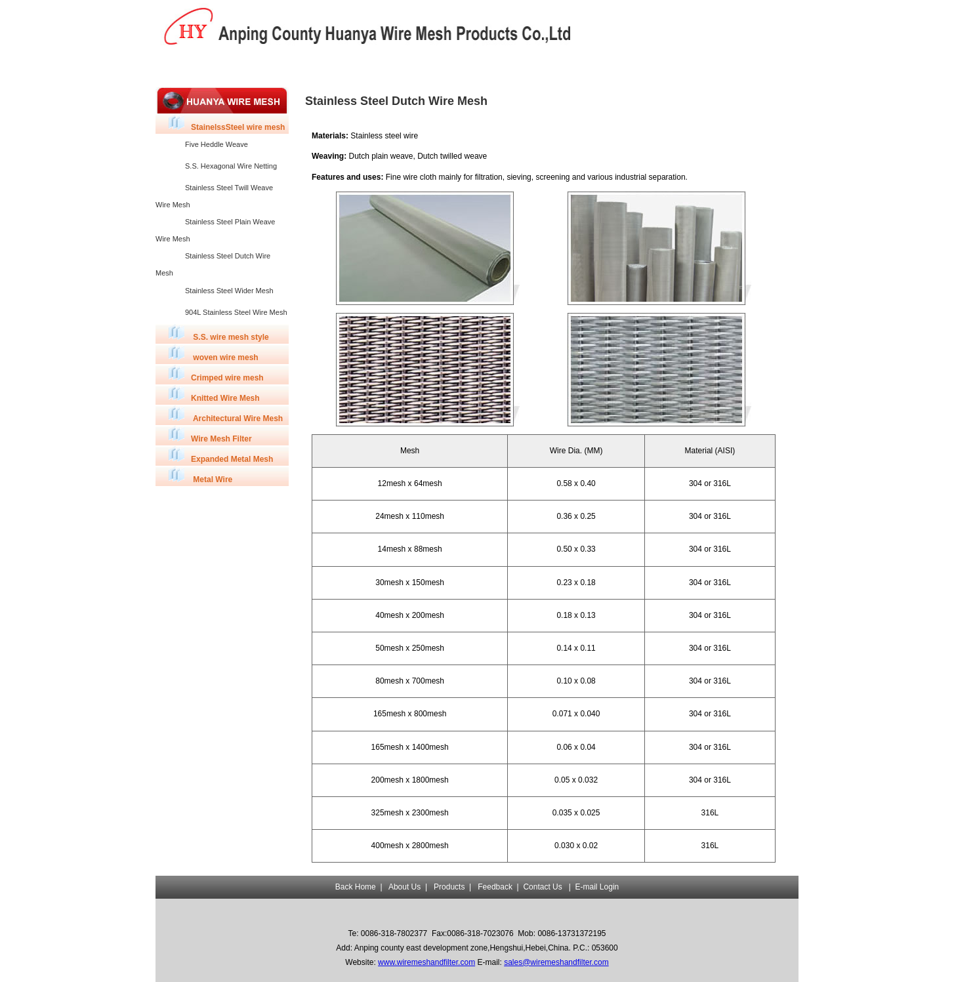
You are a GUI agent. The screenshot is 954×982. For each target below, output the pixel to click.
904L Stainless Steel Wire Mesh (236, 312)
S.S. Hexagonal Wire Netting (231, 166)
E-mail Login (597, 886)
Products (312, 68)
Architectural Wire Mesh (226, 414)
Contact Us (542, 886)
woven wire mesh (214, 353)
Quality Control (439, 68)
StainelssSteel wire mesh (227, 123)
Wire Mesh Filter (210, 434)
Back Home (187, 68)
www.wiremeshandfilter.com (426, 962)
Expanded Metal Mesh (221, 455)
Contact (564, 68)
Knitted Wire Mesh (214, 394)
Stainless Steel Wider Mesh (229, 291)
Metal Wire (200, 475)
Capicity (376, 68)
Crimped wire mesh (216, 373)
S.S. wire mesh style (219, 333)
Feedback (502, 68)
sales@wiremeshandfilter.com (556, 962)
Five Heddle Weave (216, 144)
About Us (250, 68)
